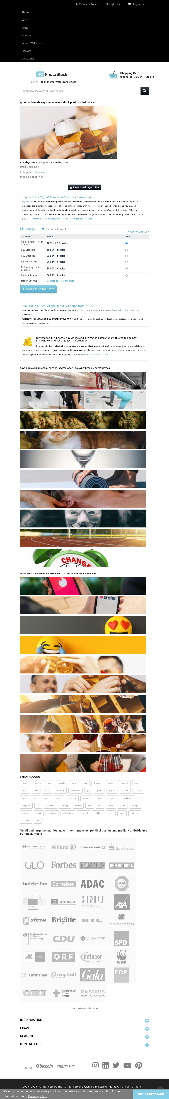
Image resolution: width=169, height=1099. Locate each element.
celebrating (68, 813)
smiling (65, 806)
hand (74, 783)
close (47, 791)
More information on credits (98, 354)
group (99, 791)
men (122, 813)
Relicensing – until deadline (30, 268)
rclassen (34, 166)
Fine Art (26, 50)
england (26, 806)
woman (86, 798)
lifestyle (138, 791)
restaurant (128, 798)
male (111, 813)
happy (112, 791)
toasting (111, 783)
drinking (60, 791)
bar (136, 783)
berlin (25, 791)
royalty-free (27, 201)
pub (85, 783)
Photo (25, 12)
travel (59, 798)
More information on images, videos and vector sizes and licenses (60, 219)
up (38, 821)
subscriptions (124, 310)
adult (39, 813)
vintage (135, 806)
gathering (50, 806)
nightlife (134, 813)
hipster (125, 791)
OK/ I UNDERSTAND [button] (151, 1094)
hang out (84, 813)
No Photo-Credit (29, 261)
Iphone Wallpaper (31, 43)
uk (38, 806)
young (99, 798)
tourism (26, 821)
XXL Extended (28, 255)
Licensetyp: (28, 229)
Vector (25, 27)
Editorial (26, 35)
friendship (75, 791)
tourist (78, 806)
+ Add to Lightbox (138, 231)
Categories (27, 58)
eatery (47, 798)
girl (88, 791)
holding (98, 813)
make (111, 806)
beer (50, 783)
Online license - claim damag (32, 243)
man (25, 798)
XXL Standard (28, 250)
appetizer (52, 813)
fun (89, 806)
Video (24, 20)
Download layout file (84, 187)
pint (35, 798)
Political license (29, 275)
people (62, 783)
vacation (72, 798)
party (122, 806)
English (136, 4)
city (36, 791)
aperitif (125, 783)
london (97, 783)
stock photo (43, 162)
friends (38, 783)
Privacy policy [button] (37, 1096)
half (100, 806)
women (26, 813)
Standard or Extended (56, 229)
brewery (113, 798)
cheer (25, 783)
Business (40, 172)
